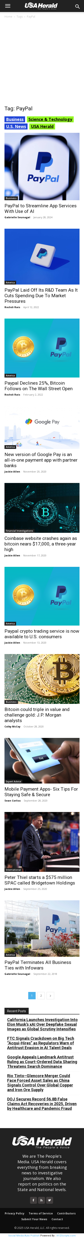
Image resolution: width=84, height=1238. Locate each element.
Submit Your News (34, 1219)
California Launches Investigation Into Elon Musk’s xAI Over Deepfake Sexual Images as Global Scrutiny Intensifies (42, 1024)
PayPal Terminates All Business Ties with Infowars (37, 965)
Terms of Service (41, 1213)
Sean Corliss (12, 800)
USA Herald (42, 126)
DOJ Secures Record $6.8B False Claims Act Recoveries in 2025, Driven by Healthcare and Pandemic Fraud (42, 1104)
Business (15, 119)
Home (8, 16)
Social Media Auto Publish (24, 1235)
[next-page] (50, 995)
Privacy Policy (14, 1213)
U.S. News (16, 126)
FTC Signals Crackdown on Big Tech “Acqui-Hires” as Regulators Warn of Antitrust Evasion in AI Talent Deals (40, 1043)
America (10, 282)
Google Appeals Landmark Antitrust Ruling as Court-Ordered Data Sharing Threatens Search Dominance (42, 1062)
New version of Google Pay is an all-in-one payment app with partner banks (41, 460)
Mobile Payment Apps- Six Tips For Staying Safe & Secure (41, 791)
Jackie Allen (12, 471)
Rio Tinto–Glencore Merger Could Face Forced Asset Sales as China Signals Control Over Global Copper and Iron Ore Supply (40, 1082)
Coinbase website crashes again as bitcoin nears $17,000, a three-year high (40, 544)
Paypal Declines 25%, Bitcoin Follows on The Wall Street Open (38, 385)
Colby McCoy (12, 726)
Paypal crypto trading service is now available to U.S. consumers (41, 633)
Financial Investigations (19, 530)
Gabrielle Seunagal (17, 217)
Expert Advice (13, 781)
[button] (7, 6)
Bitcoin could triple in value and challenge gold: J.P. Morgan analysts (37, 715)
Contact (57, 1219)
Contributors (66, 1213)
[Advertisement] (42, 63)
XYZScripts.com (66, 1235)
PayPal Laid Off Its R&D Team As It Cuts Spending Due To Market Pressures (41, 295)
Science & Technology (50, 119)
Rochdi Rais (12, 307)
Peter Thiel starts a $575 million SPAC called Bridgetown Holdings (39, 880)
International (13, 869)
